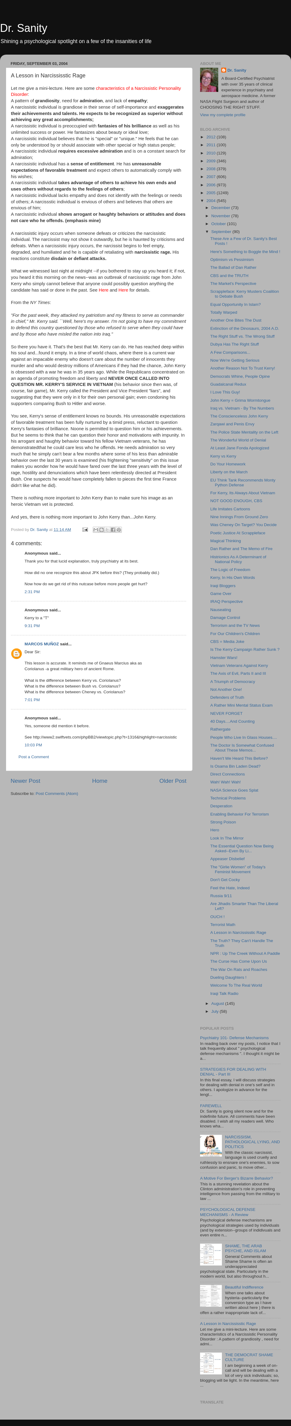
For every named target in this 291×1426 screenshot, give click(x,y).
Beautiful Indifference (244, 1287)
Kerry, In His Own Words (232, 577)
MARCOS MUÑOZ (42, 644)
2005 (211, 193)
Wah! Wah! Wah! (225, 782)
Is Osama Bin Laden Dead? (235, 766)
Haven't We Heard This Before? (239, 758)
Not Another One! (226, 689)
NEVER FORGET (226, 713)
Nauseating (220, 609)
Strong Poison (223, 822)
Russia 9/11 (221, 896)
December (221, 207)
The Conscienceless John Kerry (239, 416)
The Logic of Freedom (230, 569)
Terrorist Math (223, 924)
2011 (211, 145)
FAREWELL (211, 1105)
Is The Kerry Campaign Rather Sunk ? (245, 649)
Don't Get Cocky (225, 879)
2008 (211, 169)
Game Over (221, 593)
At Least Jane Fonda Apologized (239, 448)
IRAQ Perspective (226, 601)
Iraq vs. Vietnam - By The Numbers (242, 408)
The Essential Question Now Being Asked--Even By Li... (242, 848)
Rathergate (220, 729)
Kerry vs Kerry (223, 456)
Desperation (221, 806)
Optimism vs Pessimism (232, 259)
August (218, 1003)
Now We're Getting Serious (234, 360)
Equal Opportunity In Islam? (235, 304)
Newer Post (25, 781)
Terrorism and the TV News (235, 625)
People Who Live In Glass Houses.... (243, 737)
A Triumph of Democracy (232, 681)
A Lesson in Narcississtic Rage (238, 932)
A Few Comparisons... (230, 352)
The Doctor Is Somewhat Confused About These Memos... (242, 747)
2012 (211, 137)
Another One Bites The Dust (236, 320)
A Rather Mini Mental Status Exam (241, 705)
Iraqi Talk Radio (224, 993)
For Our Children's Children (235, 633)
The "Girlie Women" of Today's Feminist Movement (238, 869)
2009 (211, 161)
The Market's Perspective (233, 283)
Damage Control (225, 617)
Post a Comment (33, 757)
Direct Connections (227, 774)
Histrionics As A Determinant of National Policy (238, 559)
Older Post (172, 781)
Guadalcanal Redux (228, 384)
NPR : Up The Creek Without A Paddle (245, 953)
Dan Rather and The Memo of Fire (241, 548)
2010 (211, 153)
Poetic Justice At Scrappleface (238, 533)
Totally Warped (223, 312)
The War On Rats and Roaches (238, 969)
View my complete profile (223, 115)
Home (99, 781)
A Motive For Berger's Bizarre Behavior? (236, 1178)
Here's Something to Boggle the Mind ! (245, 251)
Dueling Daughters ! (228, 977)
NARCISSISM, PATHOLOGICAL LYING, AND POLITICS (252, 1142)
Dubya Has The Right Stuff (234, 344)
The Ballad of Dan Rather (233, 267)
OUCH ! (217, 916)
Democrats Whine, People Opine (240, 376)
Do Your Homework (228, 464)
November (221, 216)
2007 (211, 176)
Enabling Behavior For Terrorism (239, 814)
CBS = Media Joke (227, 641)
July (215, 1011)
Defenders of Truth (227, 697)
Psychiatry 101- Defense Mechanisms (234, 1038)
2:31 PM (32, 592)
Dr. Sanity (23, 28)
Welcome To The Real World (236, 985)
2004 (211, 200)
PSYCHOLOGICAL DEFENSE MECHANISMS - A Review (228, 1212)
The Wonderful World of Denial (238, 440)
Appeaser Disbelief (227, 859)
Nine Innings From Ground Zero (239, 517)
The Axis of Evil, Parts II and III (238, 673)
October (219, 223)
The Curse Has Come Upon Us (238, 961)
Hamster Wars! (224, 657)
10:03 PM (33, 745)
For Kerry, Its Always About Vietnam (242, 493)
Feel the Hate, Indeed (230, 888)
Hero (214, 830)
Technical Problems (228, 798)
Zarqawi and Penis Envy (232, 424)
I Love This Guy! (225, 392)
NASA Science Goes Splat (234, 790)
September (221, 231)
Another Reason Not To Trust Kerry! (242, 368)
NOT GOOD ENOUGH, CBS (236, 500)
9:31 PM (32, 625)
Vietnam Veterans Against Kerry (239, 665)
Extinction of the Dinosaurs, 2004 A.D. (244, 328)
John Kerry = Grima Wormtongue (240, 400)
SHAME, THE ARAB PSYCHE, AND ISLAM (245, 1248)
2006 (211, 185)
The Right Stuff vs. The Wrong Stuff (242, 336)
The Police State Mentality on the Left (244, 432)
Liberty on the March (229, 472)
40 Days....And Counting (232, 721)
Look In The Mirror (227, 838)
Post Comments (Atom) (57, 793)
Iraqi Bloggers (223, 585)
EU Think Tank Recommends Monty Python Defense (243, 482)
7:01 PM (32, 700)
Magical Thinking (225, 541)
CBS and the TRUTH (229, 275)
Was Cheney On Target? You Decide (243, 524)
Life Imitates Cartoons (230, 509)
